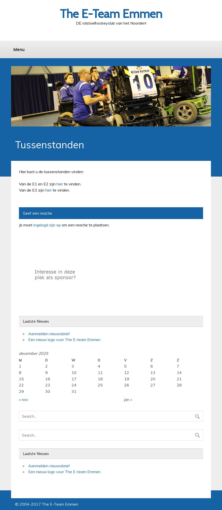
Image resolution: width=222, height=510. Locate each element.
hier (60, 183)
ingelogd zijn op (47, 224)
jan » (128, 399)
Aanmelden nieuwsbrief (49, 333)
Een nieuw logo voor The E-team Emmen (64, 339)
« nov (23, 399)
